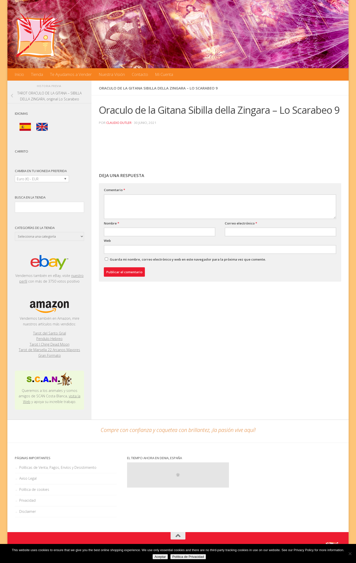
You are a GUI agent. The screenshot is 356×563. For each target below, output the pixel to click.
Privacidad (27, 500)
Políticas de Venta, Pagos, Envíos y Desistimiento (57, 467)
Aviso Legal (28, 478)
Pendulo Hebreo (49, 338)
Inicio (19, 74)
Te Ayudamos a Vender (71, 74)
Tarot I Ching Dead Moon (49, 344)
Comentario (114, 189)
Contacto (140, 74)
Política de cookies (34, 489)
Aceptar (160, 557)
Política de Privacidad (188, 557)
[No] (349, 553)
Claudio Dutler (119, 122)
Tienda (37, 74)
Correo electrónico (241, 223)
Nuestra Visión (112, 74)
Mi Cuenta (164, 74)
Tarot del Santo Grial (49, 333)
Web (107, 240)
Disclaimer (27, 511)
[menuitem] (25, 127)
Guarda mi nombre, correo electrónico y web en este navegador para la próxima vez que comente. (188, 259)
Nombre (111, 223)
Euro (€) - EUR (28, 179)
